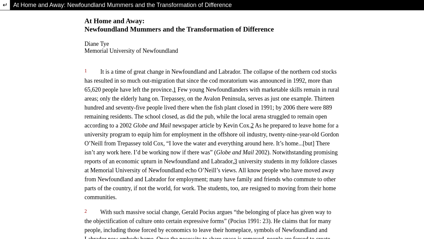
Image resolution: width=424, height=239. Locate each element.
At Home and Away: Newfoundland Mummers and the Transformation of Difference (122, 5)
